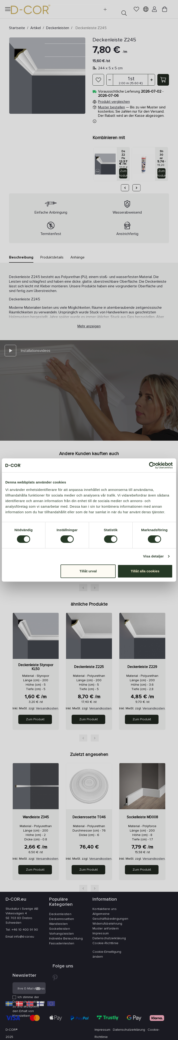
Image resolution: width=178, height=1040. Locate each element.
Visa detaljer (153, 556)
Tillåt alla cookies (145, 571)
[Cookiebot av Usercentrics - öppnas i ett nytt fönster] (152, 465)
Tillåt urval (88, 571)
